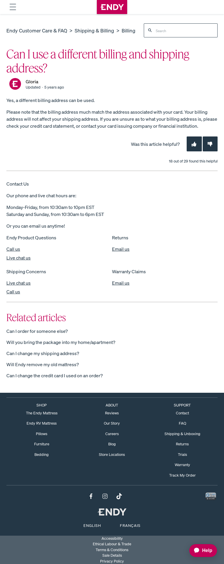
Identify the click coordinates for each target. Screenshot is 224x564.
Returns (182, 444)
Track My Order (182, 475)
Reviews (112, 413)
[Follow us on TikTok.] (119, 497)
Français (130, 525)
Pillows (41, 433)
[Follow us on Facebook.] (91, 497)
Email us (121, 249)
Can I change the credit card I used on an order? (54, 375)
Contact (182, 413)
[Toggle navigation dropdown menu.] (13, 7)
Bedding (41, 454)
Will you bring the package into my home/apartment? (60, 342)
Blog (112, 444)
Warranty (182, 464)
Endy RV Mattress (42, 423)
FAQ (182, 423)
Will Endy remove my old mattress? (42, 364)
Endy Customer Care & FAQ (36, 30)
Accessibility (112, 538)
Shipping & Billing (94, 30)
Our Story (112, 423)
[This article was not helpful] (210, 143)
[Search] (181, 30)
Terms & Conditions (112, 549)
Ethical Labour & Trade (112, 543)
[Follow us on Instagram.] (105, 497)
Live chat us (18, 258)
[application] (200, 550)
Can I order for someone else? (37, 331)
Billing (128, 30)
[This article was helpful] (194, 143)
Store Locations (112, 454)
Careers (112, 433)
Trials (182, 454)
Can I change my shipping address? (42, 353)
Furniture (41, 444)
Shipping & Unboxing (182, 433)
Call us (13, 249)
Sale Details (112, 555)
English (92, 525)
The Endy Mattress (41, 413)
